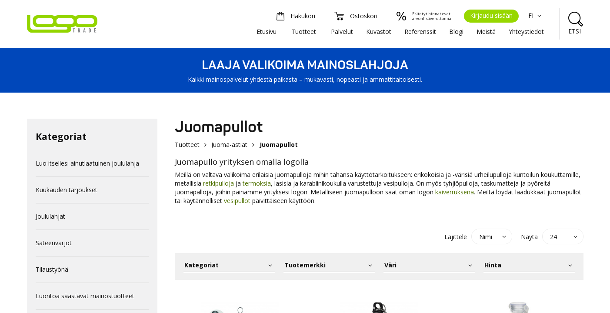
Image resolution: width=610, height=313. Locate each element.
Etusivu (267, 31)
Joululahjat (50, 216)
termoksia (257, 183)
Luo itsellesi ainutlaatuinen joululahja (87, 163)
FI (536, 15)
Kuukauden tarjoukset (66, 190)
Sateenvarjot (54, 243)
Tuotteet (303, 31)
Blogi (456, 31)
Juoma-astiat (229, 144)
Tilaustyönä (52, 269)
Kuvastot (378, 31)
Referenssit (420, 31)
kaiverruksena (454, 192)
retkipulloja (218, 183)
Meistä (486, 31)
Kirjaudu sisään (491, 15)
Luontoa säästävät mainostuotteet (85, 296)
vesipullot (238, 200)
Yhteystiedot (526, 31)
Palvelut (342, 31)
